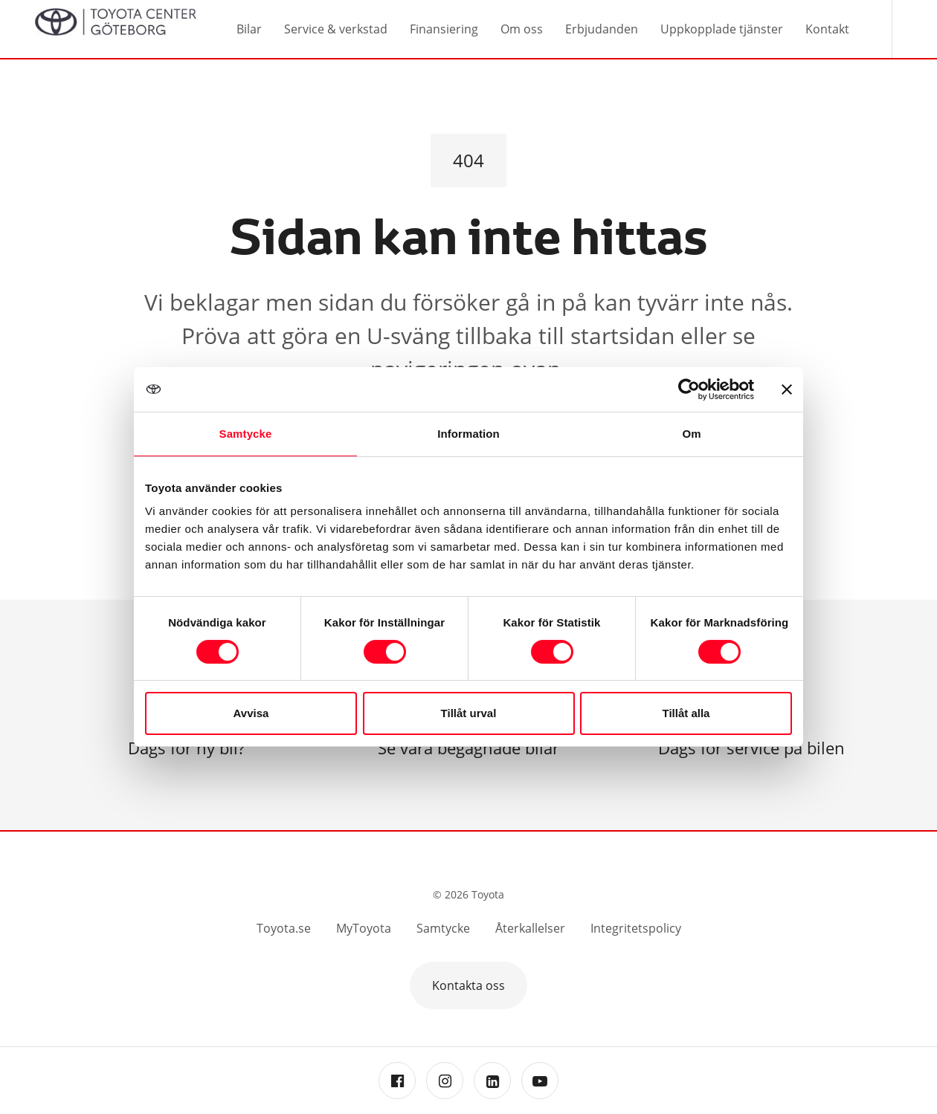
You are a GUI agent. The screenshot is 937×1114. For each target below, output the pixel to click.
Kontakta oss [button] (468, 985)
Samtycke (443, 928)
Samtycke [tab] (245, 433)
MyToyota (363, 928)
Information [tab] (468, 433)
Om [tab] (691, 433)
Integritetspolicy (635, 928)
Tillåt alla (686, 713)
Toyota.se (284, 928)
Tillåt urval (469, 713)
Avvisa (251, 713)
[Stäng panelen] (787, 389)
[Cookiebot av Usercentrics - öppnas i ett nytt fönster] (689, 389)
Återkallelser (530, 928)
